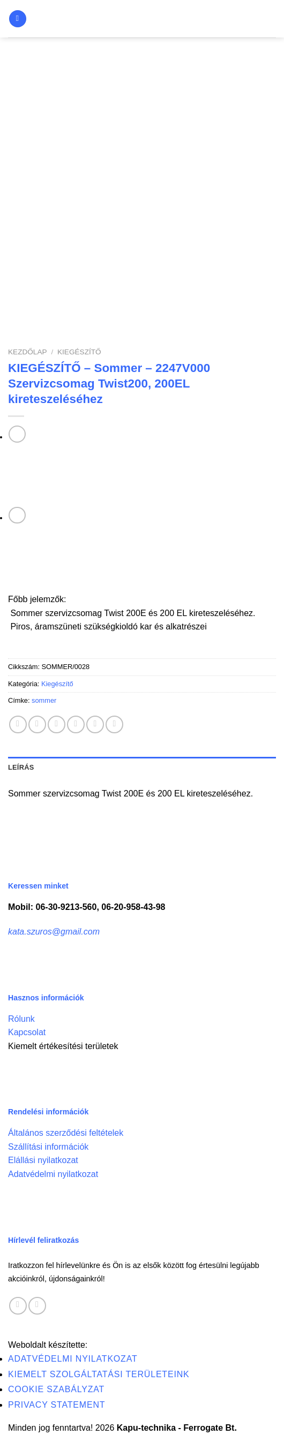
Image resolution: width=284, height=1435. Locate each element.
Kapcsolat (27, 1032)
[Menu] (17, 19)
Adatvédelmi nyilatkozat (53, 1174)
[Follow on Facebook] (18, 1306)
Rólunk (21, 1018)
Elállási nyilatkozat (43, 1160)
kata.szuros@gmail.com (54, 931)
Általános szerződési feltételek (65, 1132)
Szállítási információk (48, 1146)
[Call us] (37, 1306)
